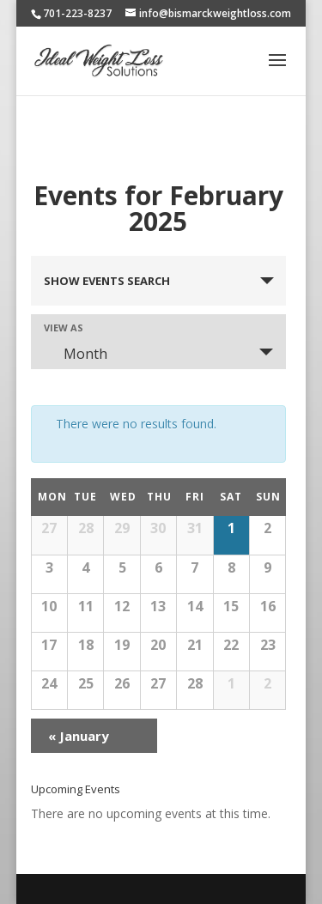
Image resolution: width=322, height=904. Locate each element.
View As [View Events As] (63, 327)
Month (75, 353)
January (78, 735)
